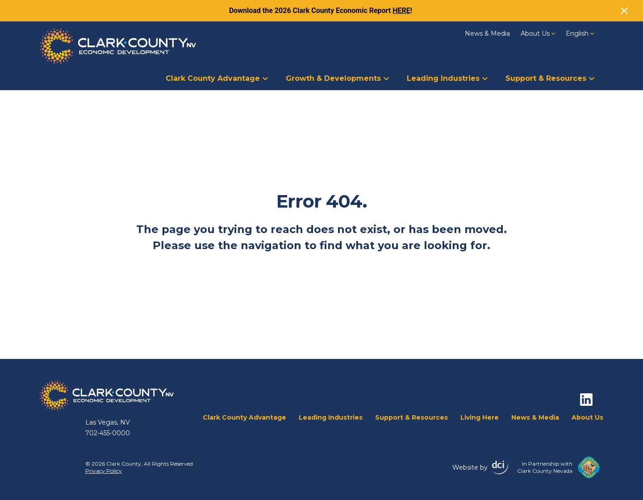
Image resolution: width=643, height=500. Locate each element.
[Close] (624, 10)
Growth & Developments (337, 78)
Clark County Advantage (217, 78)
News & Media (487, 33)
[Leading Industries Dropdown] (485, 77)
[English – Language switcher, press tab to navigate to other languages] (580, 33)
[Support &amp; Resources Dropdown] (591, 77)
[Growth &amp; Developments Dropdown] (386, 77)
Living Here (479, 417)
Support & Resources (549, 78)
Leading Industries (447, 78)
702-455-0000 (107, 433)
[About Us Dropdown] (553, 33)
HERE (401, 10)
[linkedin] (586, 399)
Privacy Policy (103, 470)
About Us (538, 33)
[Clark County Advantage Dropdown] (265, 77)
